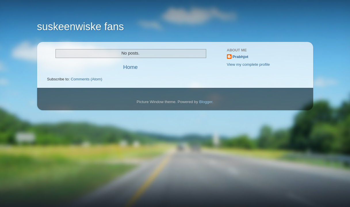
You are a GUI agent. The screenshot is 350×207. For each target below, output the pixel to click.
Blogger (206, 102)
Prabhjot (240, 57)
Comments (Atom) (86, 79)
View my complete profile (248, 64)
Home (130, 67)
